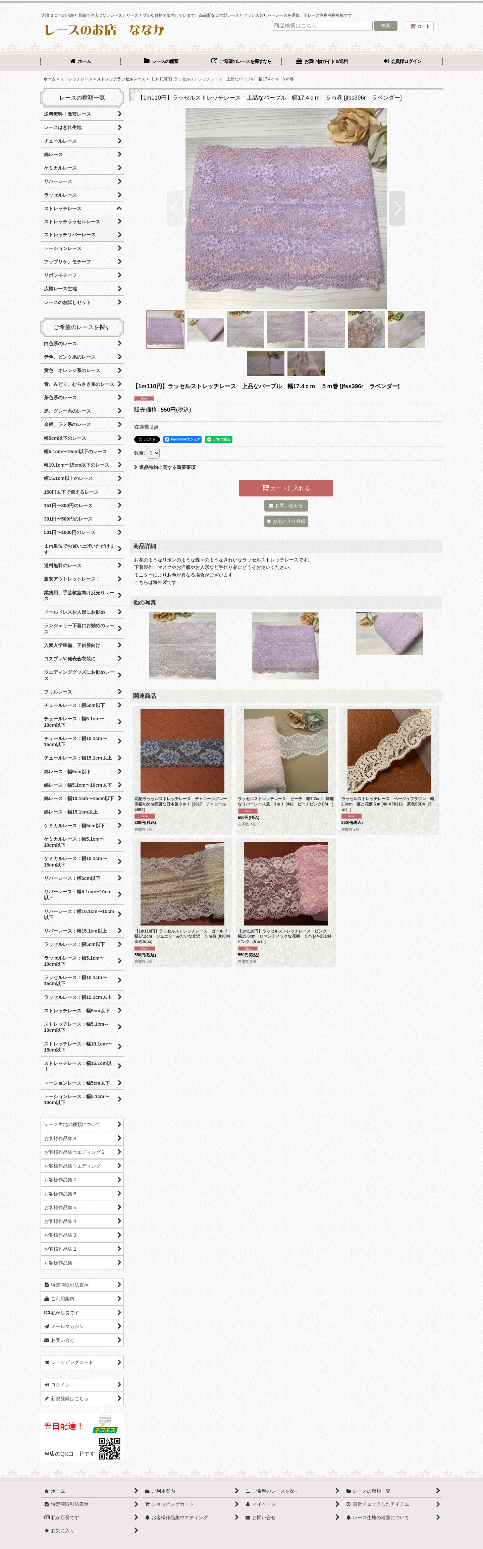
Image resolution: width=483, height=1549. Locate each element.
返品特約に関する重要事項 (165, 467)
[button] (175, 208)
